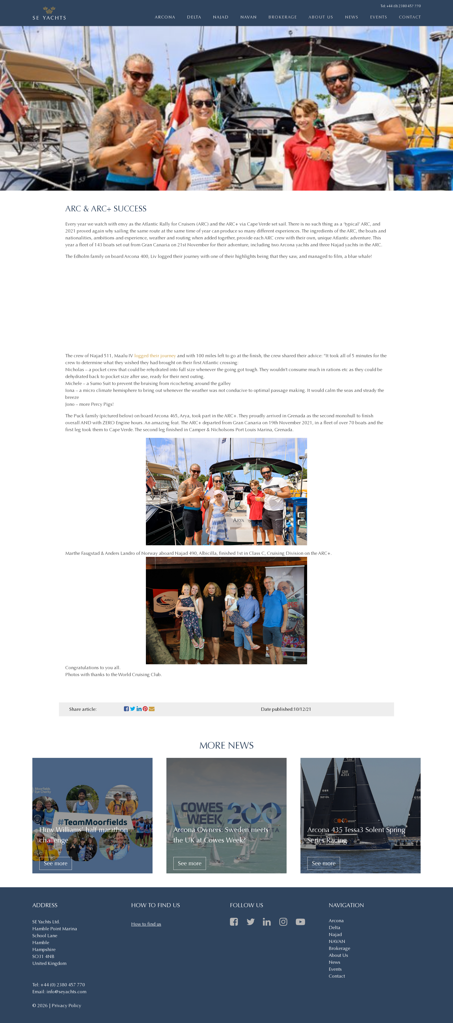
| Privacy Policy (65, 1005)
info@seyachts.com (66, 991)
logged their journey (155, 355)
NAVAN (248, 17)
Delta (194, 17)
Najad (221, 17)
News (352, 17)
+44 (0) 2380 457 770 (404, 6)
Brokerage (282, 17)
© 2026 (40, 1005)
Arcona (165, 17)
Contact (410, 17)
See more (55, 863)
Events (378, 17)
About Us (321, 17)
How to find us (146, 924)
